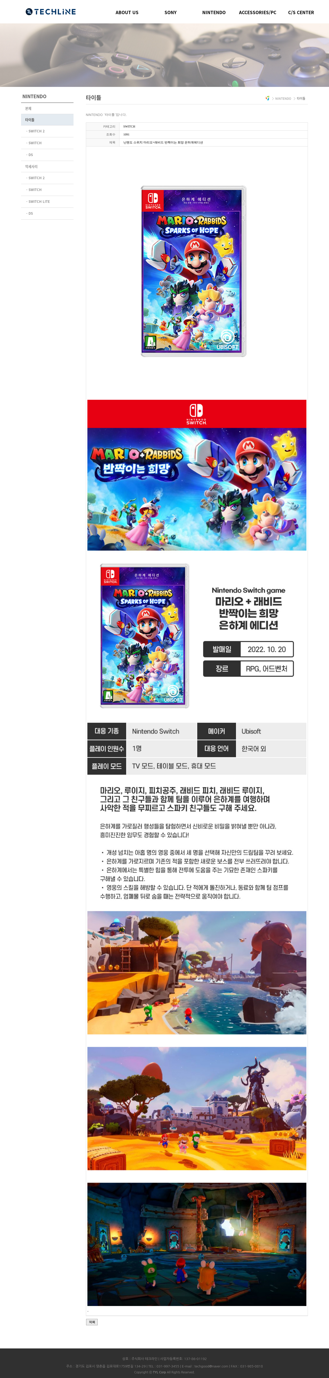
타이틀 (29, 119)
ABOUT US (127, 12)
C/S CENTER (301, 12)
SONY (170, 12)
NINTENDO (214, 12)
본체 (28, 108)
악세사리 (31, 165)
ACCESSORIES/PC (257, 12)
